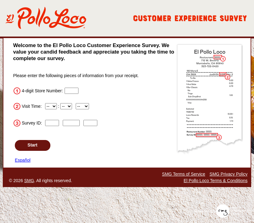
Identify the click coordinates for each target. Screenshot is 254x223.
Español (23, 160)
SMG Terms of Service (183, 174)
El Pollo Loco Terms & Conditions (216, 180)
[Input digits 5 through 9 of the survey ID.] (71, 123)
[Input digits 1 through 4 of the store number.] (72, 91)
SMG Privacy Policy (229, 174)
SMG (29, 180)
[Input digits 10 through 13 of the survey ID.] (90, 123)
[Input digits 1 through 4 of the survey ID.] (52, 123)
